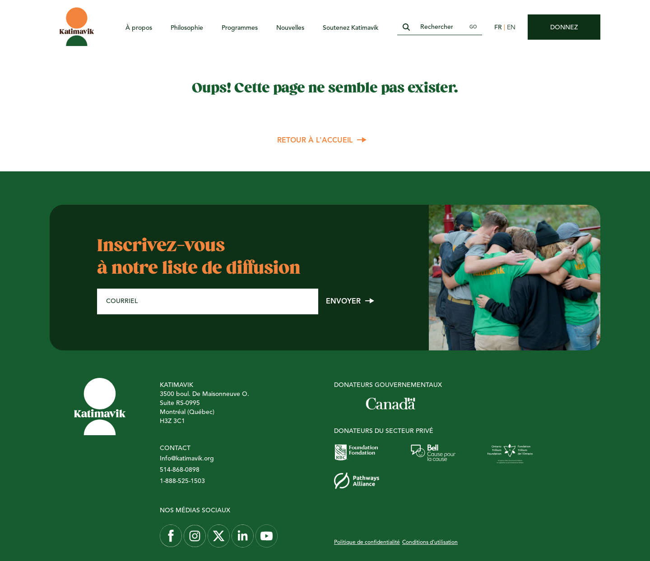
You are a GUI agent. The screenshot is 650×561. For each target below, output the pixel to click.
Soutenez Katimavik (350, 28)
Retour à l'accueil (315, 140)
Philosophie (187, 28)
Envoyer (343, 301)
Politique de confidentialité (367, 542)
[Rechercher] (439, 27)
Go (473, 27)
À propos (138, 28)
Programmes (240, 28)
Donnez (564, 27)
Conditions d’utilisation (430, 542)
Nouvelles (290, 28)
